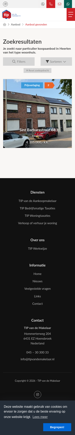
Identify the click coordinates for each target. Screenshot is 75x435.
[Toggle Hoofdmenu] (71, 14)
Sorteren (56, 61)
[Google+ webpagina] (5, 4)
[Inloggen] (42, 4)
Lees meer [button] (40, 417)
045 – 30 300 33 (37, 352)
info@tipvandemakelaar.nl (37, 359)
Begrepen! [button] (57, 427)
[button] (38, 70)
